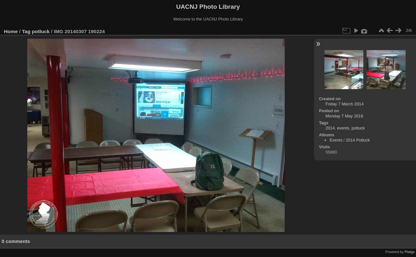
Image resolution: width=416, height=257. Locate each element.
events (343, 128)
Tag (26, 31)
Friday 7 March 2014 (344, 103)
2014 (329, 128)
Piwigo (410, 252)
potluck (41, 31)
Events (336, 140)
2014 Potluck (358, 140)
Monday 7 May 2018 (344, 116)
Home (11, 31)
